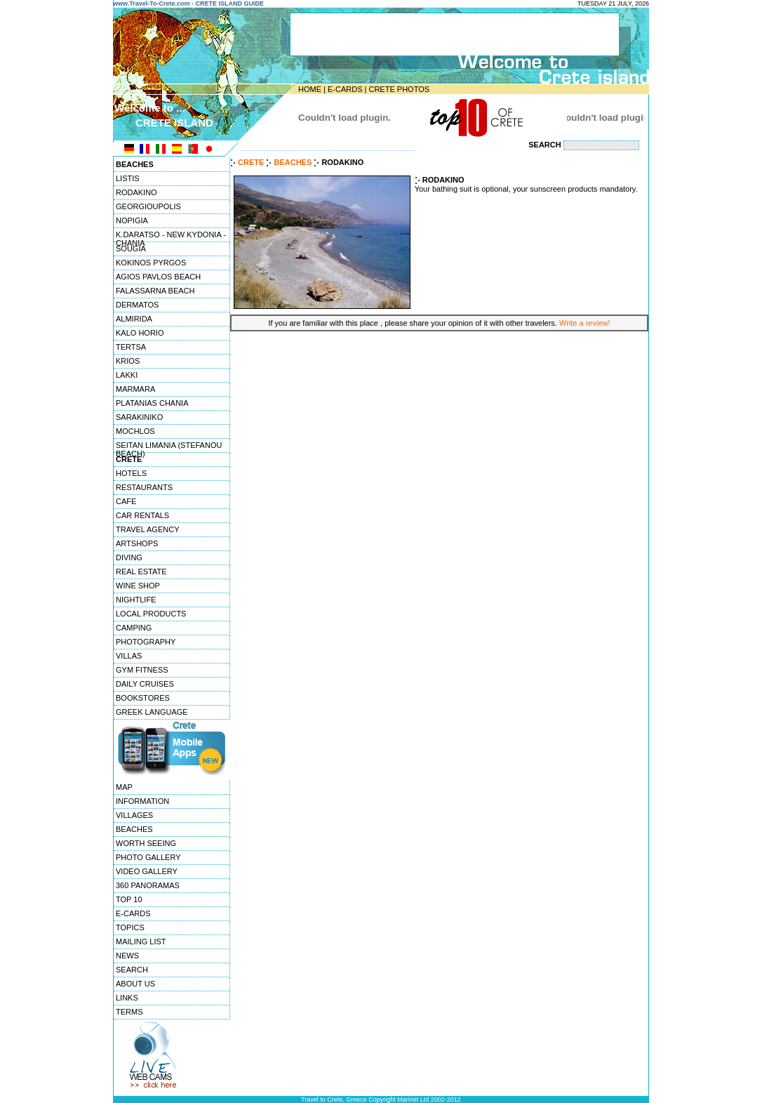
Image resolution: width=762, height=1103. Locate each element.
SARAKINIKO (139, 417)
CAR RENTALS (142, 515)
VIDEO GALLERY (147, 871)
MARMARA (135, 389)
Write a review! (584, 323)
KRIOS (128, 361)
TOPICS (130, 927)
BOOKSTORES (143, 698)
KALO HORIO (139, 333)
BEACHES (134, 829)
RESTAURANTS (144, 487)
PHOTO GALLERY (148, 857)
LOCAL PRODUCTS (151, 613)
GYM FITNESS (142, 670)
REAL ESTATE (141, 571)
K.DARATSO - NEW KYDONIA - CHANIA (171, 236)
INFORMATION (142, 801)
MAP (124, 787)
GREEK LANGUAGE (152, 712)
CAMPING (134, 627)
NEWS (127, 955)
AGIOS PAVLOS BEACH (158, 276)
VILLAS (129, 656)
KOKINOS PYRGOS (151, 262)
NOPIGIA (132, 220)
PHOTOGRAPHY (145, 642)
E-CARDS (345, 89)
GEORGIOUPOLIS (148, 206)
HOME (309, 89)
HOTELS (131, 473)
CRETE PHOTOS (398, 89)
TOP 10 (129, 899)
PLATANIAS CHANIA (152, 403)
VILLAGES (134, 815)
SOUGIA (131, 248)
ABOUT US (135, 983)
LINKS (127, 997)
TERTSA (131, 347)
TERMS (129, 1012)
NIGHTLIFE (136, 599)
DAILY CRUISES (145, 684)
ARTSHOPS (137, 543)
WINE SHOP (138, 585)
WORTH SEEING (146, 843)
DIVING (129, 557)
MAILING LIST (141, 941)
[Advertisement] (439, 369)
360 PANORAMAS (148, 885)
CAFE (126, 501)
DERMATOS (137, 304)
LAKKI (127, 375)
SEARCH (132, 969)
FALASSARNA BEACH (155, 290)
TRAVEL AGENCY (147, 529)
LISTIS (128, 178)
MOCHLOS (135, 431)
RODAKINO (136, 192)
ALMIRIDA (134, 319)
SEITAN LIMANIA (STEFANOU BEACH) (169, 447)
